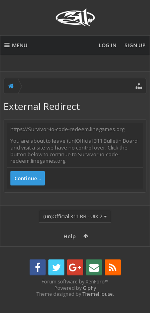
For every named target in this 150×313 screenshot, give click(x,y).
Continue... (27, 178)
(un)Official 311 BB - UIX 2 (72, 216)
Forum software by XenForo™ (75, 294)
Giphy (89, 300)
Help (70, 236)
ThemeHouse (97, 306)
